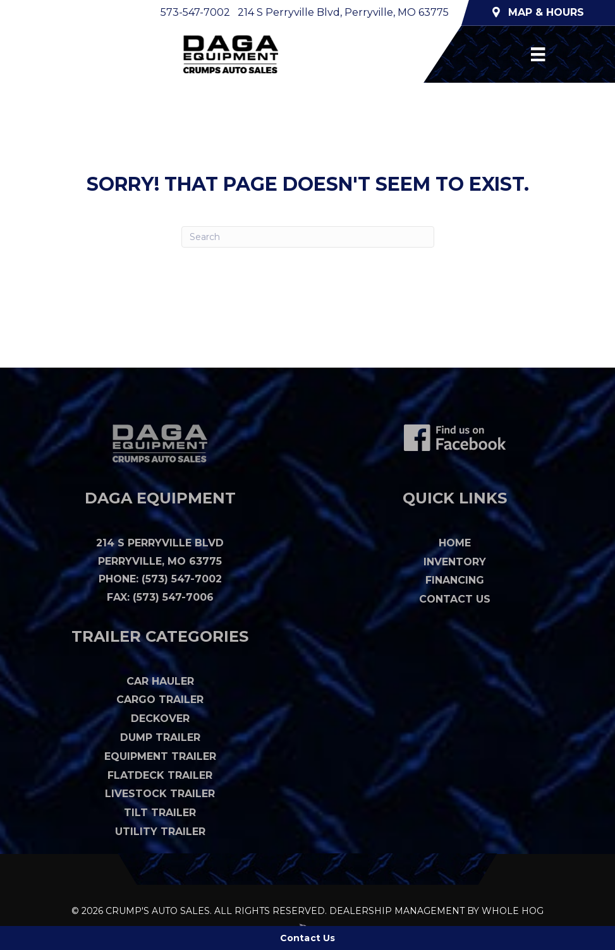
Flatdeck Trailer (159, 775)
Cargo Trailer (160, 700)
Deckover (160, 718)
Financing (454, 580)
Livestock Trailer (160, 794)
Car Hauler (160, 681)
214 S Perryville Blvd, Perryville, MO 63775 (343, 12)
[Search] (307, 237)
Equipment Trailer (160, 756)
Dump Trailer (160, 737)
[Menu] (538, 54)
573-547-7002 (195, 12)
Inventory (454, 562)
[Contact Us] (307, 938)
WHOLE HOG (513, 911)
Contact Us (454, 599)
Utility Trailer (160, 832)
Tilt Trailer (160, 813)
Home (455, 543)
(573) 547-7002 (182, 579)
